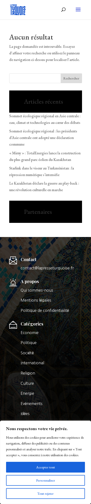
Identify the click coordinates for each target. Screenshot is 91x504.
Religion (28, 373)
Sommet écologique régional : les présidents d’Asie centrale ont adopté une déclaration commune (43, 137)
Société (27, 353)
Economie (30, 333)
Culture (27, 383)
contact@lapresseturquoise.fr (47, 268)
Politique (29, 343)
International (32, 363)
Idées (25, 413)
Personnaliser (45, 480)
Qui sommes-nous (37, 290)
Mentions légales (36, 300)
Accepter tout (45, 467)
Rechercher (71, 78)
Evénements (32, 403)
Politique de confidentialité (45, 310)
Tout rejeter (45, 493)
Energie (27, 393)
